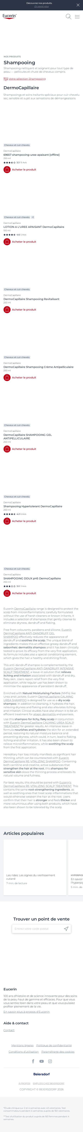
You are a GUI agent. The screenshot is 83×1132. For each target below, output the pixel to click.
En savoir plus (41, 6)
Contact (9, 1030)
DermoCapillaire (25, 608)
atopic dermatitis (44, 714)
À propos (24, 1083)
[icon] (66, 929)
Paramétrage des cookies (57, 1051)
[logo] (10, 16)
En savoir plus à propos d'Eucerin (27, 1011)
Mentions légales (22, 1045)
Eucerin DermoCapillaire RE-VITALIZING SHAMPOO (36, 759)
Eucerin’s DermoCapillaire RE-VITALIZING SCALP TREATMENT (38, 784)
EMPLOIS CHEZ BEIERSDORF (48, 1083)
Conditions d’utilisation (24, 1051)
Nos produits (12, 56)
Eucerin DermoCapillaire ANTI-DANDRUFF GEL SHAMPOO (38, 633)
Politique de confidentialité (54, 1045)
